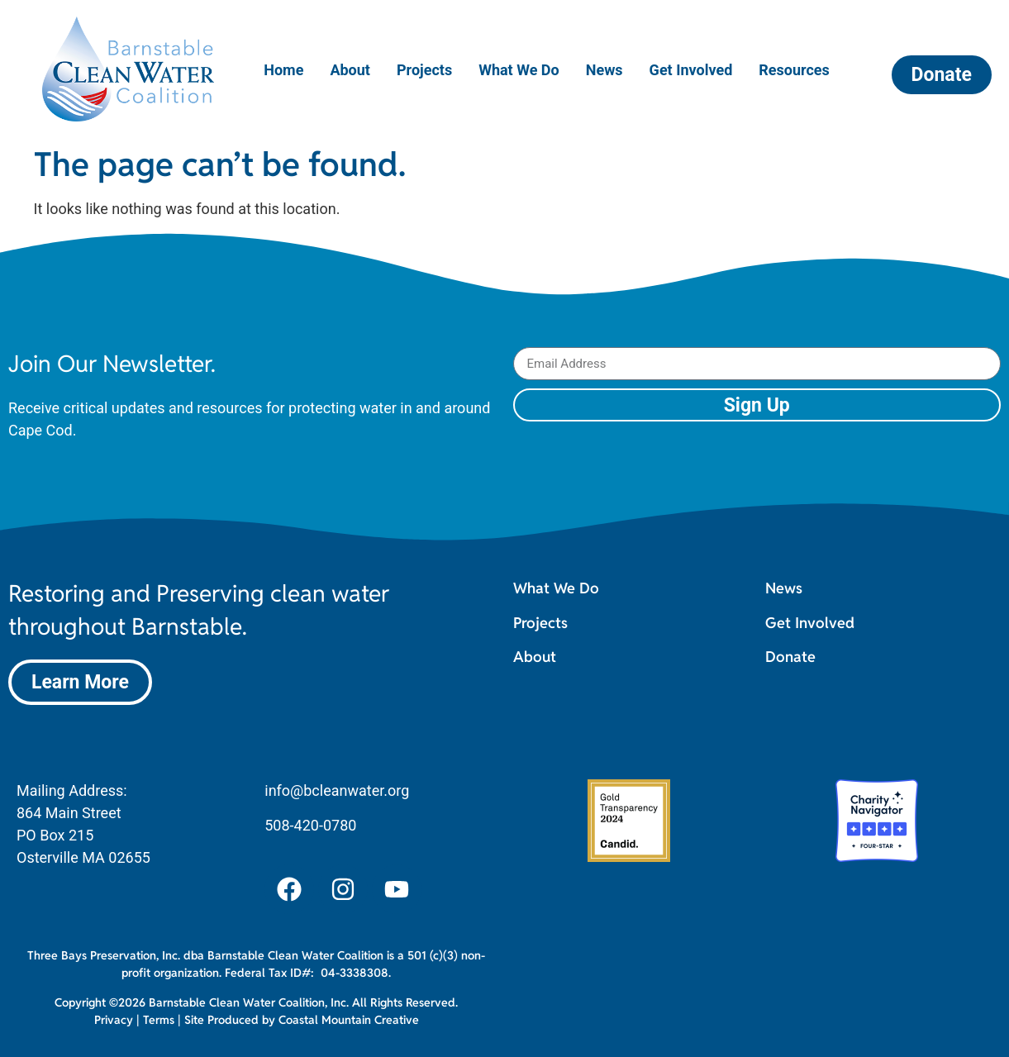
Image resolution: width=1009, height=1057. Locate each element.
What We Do (518, 70)
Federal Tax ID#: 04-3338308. (308, 972)
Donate (790, 656)
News (604, 70)
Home (283, 70)
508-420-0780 (310, 825)
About (350, 70)
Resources (794, 70)
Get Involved (691, 70)
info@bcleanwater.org (336, 790)
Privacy (113, 1019)
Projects (424, 70)
